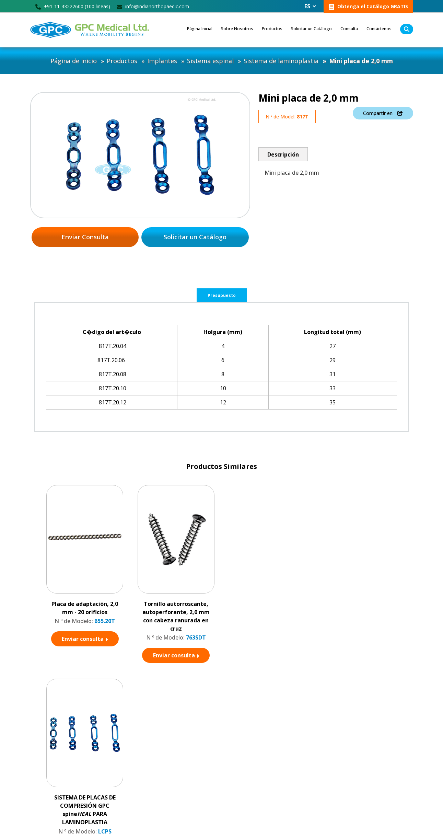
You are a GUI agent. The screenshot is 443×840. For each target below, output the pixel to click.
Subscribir (395, 792)
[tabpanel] (221, 367)
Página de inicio (73, 61)
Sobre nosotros (185, 765)
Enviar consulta (85, 639)
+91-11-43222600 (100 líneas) (69, 792)
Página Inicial (199, 29)
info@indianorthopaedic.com (153, 6)
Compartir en (383, 114)
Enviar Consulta (85, 237)
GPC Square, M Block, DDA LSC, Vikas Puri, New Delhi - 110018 (79, 778)
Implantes (162, 61)
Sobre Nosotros (237, 29)
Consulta (349, 29)
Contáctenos (379, 29)
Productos (272, 29)
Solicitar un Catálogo (311, 29)
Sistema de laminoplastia (281, 61)
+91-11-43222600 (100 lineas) (72, 6)
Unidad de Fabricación (191, 785)
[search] (406, 29)
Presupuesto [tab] (222, 296)
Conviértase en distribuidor (196, 755)
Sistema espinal (210, 61)
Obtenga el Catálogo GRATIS (368, 6)
